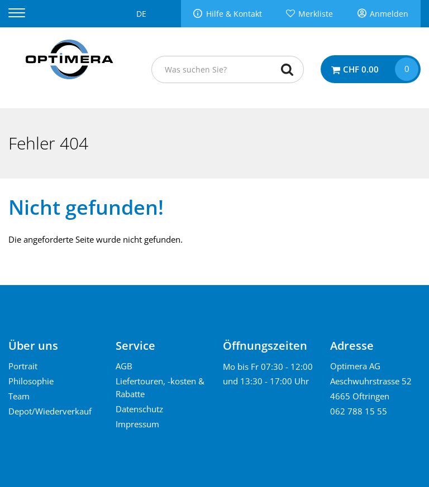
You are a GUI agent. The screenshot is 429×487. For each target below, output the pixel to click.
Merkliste (315, 14)
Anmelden (389, 14)
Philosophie (31, 381)
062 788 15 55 (358, 411)
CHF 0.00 (361, 69)
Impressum (137, 424)
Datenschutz (139, 408)
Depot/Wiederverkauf (50, 411)
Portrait (22, 366)
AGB (124, 366)
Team (19, 396)
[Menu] (23, 13)
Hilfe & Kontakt (234, 14)
